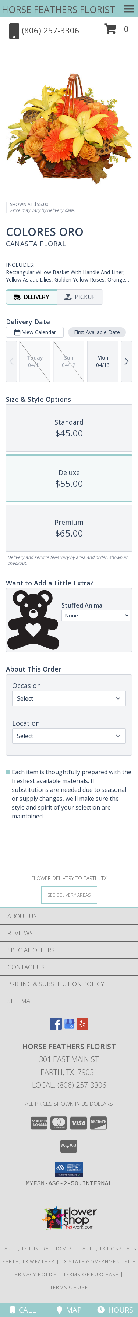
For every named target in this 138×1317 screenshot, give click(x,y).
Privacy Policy (36, 1274)
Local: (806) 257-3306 (69, 1085)
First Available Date (97, 332)
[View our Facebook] (56, 1027)
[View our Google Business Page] (69, 1027)
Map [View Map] (69, 1310)
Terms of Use (69, 1287)
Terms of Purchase (91, 1274)
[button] (116, 31)
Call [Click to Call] (23, 1310)
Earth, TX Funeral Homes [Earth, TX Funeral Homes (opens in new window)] (37, 1248)
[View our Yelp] (82, 1027)
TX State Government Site (98, 1261)
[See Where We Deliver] (69, 894)
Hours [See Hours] (115, 1310)
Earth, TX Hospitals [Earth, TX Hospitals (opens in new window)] (108, 1248)
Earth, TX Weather (28, 1261)
